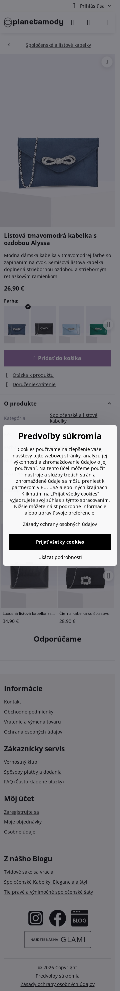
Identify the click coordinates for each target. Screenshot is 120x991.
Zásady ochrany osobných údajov (60, 524)
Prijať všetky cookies (60, 542)
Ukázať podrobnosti (60, 557)
